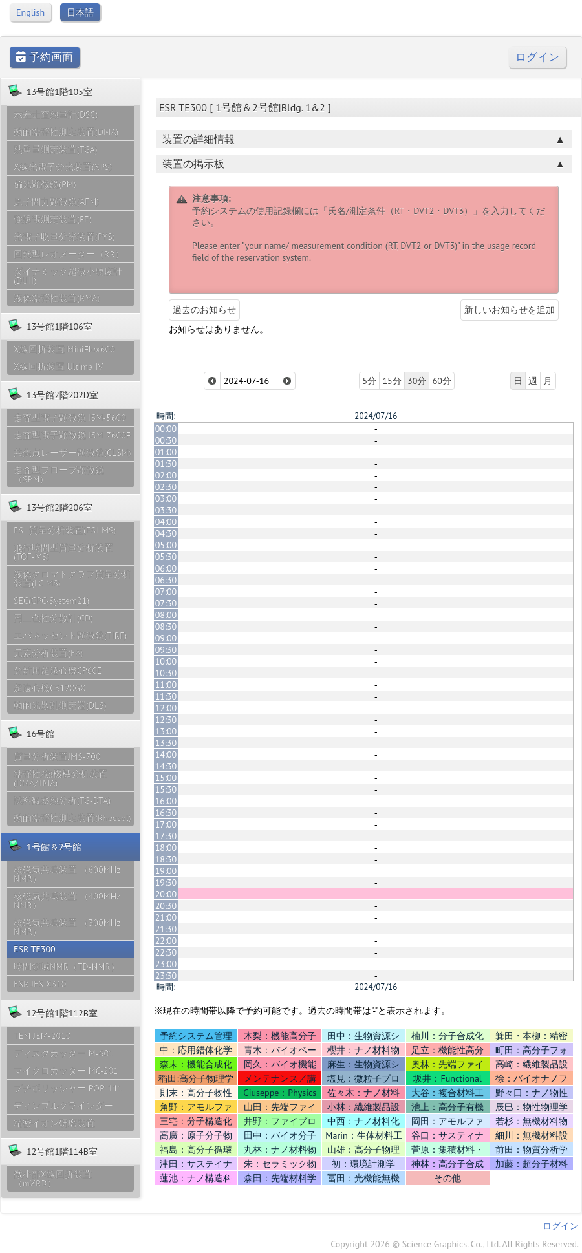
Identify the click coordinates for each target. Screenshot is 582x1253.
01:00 (166, 452)
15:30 (166, 789)
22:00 (166, 941)
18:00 (166, 847)
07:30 (166, 603)
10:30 (166, 673)
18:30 (166, 859)
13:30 (166, 743)
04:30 (166, 533)
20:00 (166, 894)
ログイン (537, 57)
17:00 (166, 824)
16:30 (166, 813)
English (30, 12)
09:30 (166, 650)
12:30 (166, 719)
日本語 (80, 12)
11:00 (166, 685)
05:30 (166, 556)
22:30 (166, 952)
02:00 (166, 475)
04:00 (166, 522)
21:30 (166, 929)
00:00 (166, 428)
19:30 (166, 882)
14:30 (166, 766)
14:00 (166, 754)
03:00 (166, 498)
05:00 (166, 545)
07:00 (166, 591)
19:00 (166, 871)
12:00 (166, 708)
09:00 (166, 638)
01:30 (166, 463)
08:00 (166, 615)
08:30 (166, 626)
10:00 (166, 661)
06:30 (166, 580)
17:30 (166, 836)
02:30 (166, 487)
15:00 (166, 778)
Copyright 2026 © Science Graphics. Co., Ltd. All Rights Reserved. (454, 1244)
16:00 (166, 801)
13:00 (166, 731)
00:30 (166, 440)
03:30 (166, 510)
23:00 (166, 964)
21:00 (166, 917)
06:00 (166, 568)
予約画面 (44, 57)
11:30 (166, 696)
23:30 (166, 975)
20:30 (166, 906)
